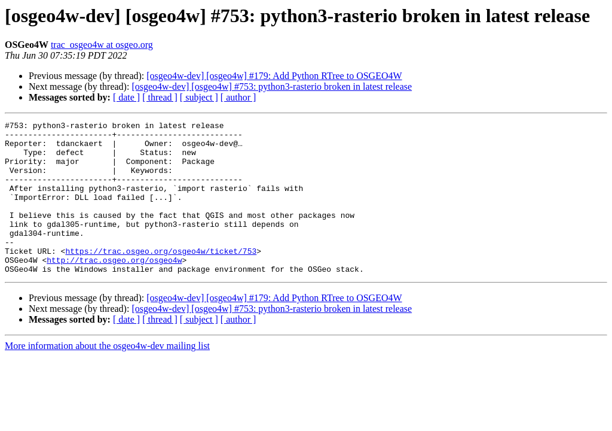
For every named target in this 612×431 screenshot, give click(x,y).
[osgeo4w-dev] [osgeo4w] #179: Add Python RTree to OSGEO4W (274, 76)
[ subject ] (199, 97)
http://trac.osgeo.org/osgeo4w (114, 288)
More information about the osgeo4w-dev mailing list (107, 376)
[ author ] (238, 97)
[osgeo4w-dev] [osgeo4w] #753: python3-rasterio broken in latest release (271, 86)
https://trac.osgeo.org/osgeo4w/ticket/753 (160, 277)
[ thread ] (160, 97)
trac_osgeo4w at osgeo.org (102, 45)
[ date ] (126, 97)
